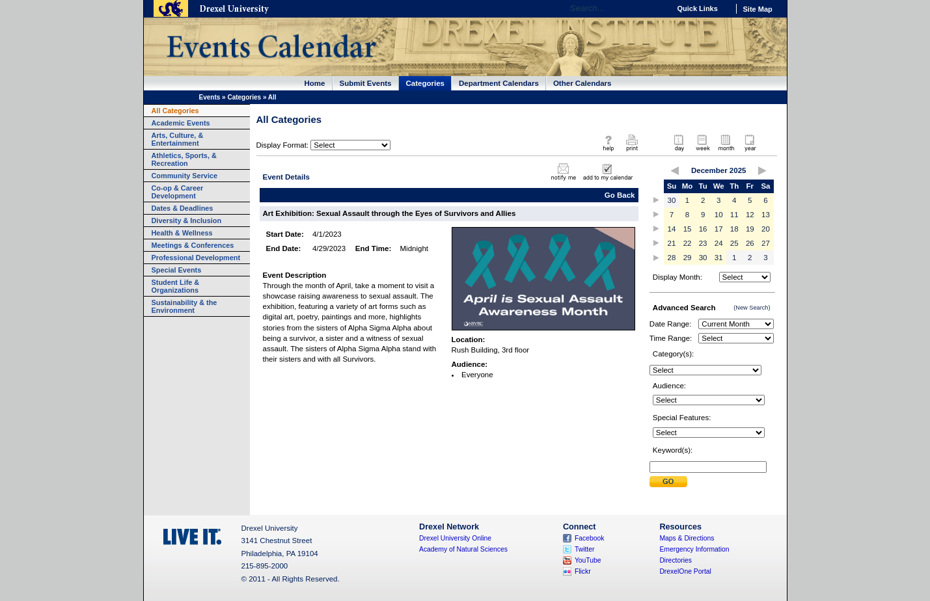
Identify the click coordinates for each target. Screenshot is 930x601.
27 (765, 243)
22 (687, 243)
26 (750, 243)
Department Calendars (499, 83)
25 (734, 243)
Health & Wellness (182, 233)
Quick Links (697, 8)
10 (719, 215)
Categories (425, 83)
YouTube (588, 560)
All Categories (175, 110)
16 (703, 229)
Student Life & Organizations (176, 286)
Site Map (758, 9)
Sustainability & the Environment (184, 306)
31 (719, 257)
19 (750, 229)
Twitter (585, 549)
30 (672, 200)
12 (750, 215)
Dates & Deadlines (182, 208)
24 (719, 243)
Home (315, 83)
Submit (668, 481)
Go (657, 8)
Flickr (583, 571)
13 (765, 215)
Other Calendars (582, 83)
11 (734, 215)
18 (734, 229)
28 (672, 257)
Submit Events (366, 83)
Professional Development (196, 257)
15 (687, 229)
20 (765, 229)
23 (703, 243)
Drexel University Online (455, 538)
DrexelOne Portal (685, 571)
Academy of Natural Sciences (463, 549)
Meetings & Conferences (193, 245)
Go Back (620, 195)
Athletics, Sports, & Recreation (184, 159)
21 (672, 243)
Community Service (185, 176)
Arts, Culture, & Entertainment (178, 139)
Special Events (177, 270)
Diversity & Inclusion (187, 220)
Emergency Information (694, 549)
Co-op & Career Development (178, 192)
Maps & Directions (686, 538)
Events (210, 97)
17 (719, 229)
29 (687, 257)
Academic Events (181, 123)
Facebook (590, 538)
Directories (675, 560)
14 (672, 229)
